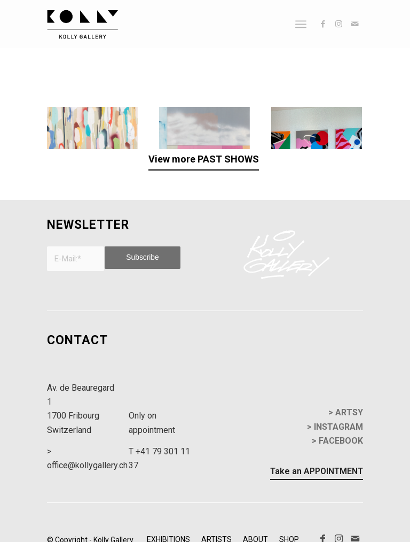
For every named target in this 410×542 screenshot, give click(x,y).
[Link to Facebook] (323, 24)
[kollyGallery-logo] (82, 24)
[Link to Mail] (355, 24)
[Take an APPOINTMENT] (316, 460)
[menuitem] (300, 24)
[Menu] (300, 24)
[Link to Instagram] (339, 24)
